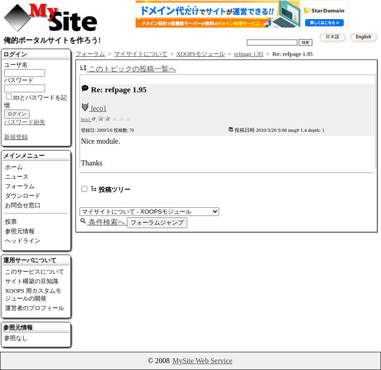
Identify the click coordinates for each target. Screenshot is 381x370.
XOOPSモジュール (200, 54)
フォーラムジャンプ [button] (157, 222)
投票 (11, 221)
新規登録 (16, 137)
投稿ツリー (105, 189)
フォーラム (20, 186)
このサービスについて (34, 271)
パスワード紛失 (24, 122)
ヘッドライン (22, 240)
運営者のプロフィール (34, 308)
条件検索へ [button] (103, 222)
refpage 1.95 (248, 54)
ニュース (17, 176)
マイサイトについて (140, 54)
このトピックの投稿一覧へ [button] (128, 69)
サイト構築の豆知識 (31, 281)
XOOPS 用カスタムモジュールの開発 (33, 294)
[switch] (84, 189)
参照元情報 (20, 231)
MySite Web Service (202, 361)
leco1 (94, 108)
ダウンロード (22, 195)
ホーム (14, 167)
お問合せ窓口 (22, 205)
